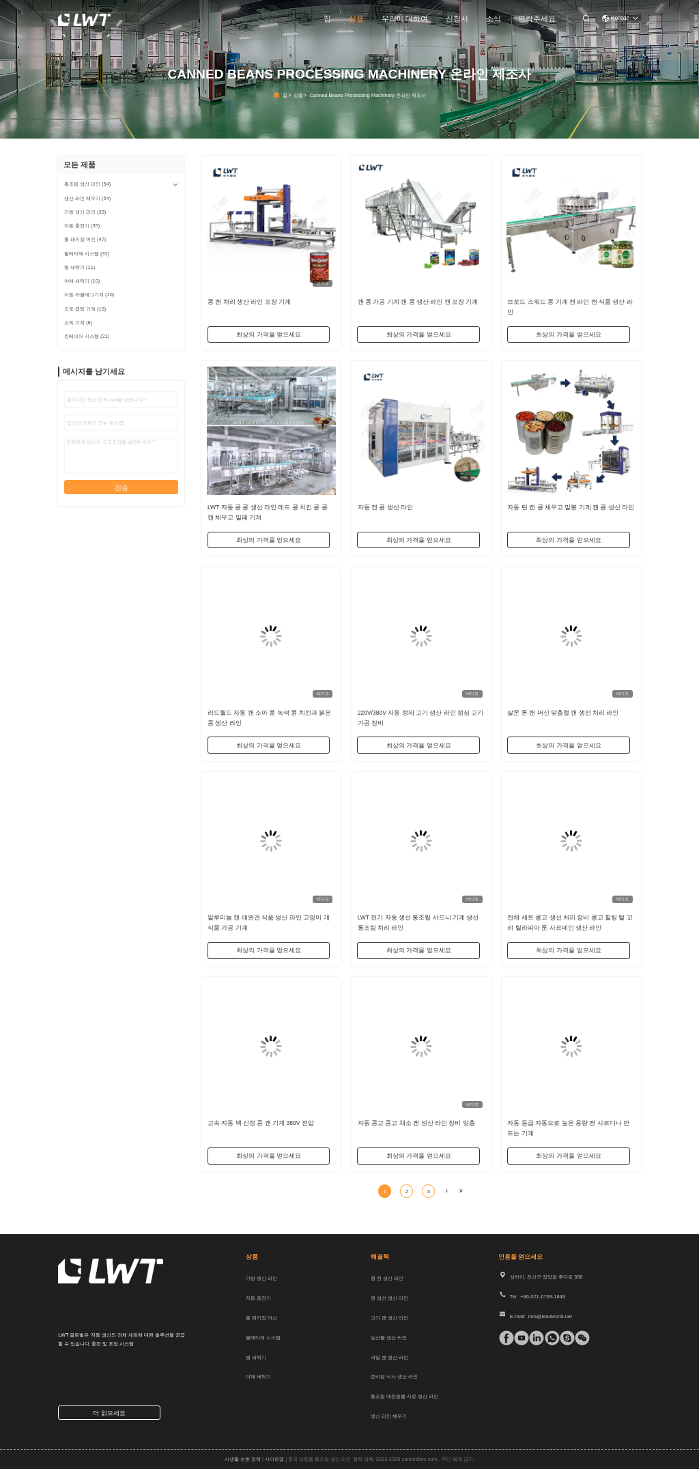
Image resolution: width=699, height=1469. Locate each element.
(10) (82, 281)
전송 (121, 487)
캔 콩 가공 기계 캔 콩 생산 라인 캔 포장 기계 (418, 301)
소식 (493, 18)
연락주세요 (537, 18)
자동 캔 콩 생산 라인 (385, 506)
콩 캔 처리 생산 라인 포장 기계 (249, 301)
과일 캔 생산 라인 (389, 1357)
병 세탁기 (256, 1357)
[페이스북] (503, 1338)
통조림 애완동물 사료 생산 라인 (404, 1396)
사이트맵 (274, 1459)
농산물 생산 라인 (389, 1338)
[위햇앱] (549, 1338)
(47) (85, 239)
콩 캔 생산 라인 (387, 1278)
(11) (79, 267)
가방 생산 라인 (261, 1278)
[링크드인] (533, 1338)
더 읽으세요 (109, 1413)
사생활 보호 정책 (243, 1459)
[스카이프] (564, 1338)
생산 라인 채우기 (389, 1416)
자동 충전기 (258, 1298)
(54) (87, 184)
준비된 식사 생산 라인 (394, 1376)
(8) (78, 322)
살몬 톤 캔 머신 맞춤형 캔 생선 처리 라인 (562, 712)
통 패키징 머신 (261, 1318)
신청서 (457, 18)
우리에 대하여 (405, 18)
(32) (86, 254)
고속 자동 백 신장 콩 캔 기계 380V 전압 (261, 1122)
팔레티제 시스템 (263, 1338)
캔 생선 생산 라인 (389, 1298)
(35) (82, 226)
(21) (86, 336)
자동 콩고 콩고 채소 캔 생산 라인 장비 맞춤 (416, 1122)
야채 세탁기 (258, 1376)
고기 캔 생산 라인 (389, 1318)
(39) (85, 212)
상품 (356, 18)
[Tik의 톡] (518, 1338)
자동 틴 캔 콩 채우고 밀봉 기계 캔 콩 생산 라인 (570, 506)
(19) (85, 309)
